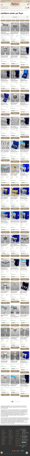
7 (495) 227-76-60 (4, 8)
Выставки (17, 440)
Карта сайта (18, 445)
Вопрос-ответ (18, 443)
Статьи (17, 436)
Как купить (17, 433)
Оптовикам (18, 431)
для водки (22, 20)
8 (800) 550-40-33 (4, 7)
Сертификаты (18, 438)
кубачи (13, 20)
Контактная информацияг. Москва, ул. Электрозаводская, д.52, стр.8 (25, 432)
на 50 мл (17, 20)
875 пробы (3, 20)
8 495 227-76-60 (25, 440)
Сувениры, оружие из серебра (3, 440)
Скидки (10, 443)
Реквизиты (17, 435)
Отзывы (10, 440)
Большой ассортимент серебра (4, 433)
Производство (18, 441)
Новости (10, 442)
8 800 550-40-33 (25, 439)
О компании (11, 438)
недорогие (8, 20)
